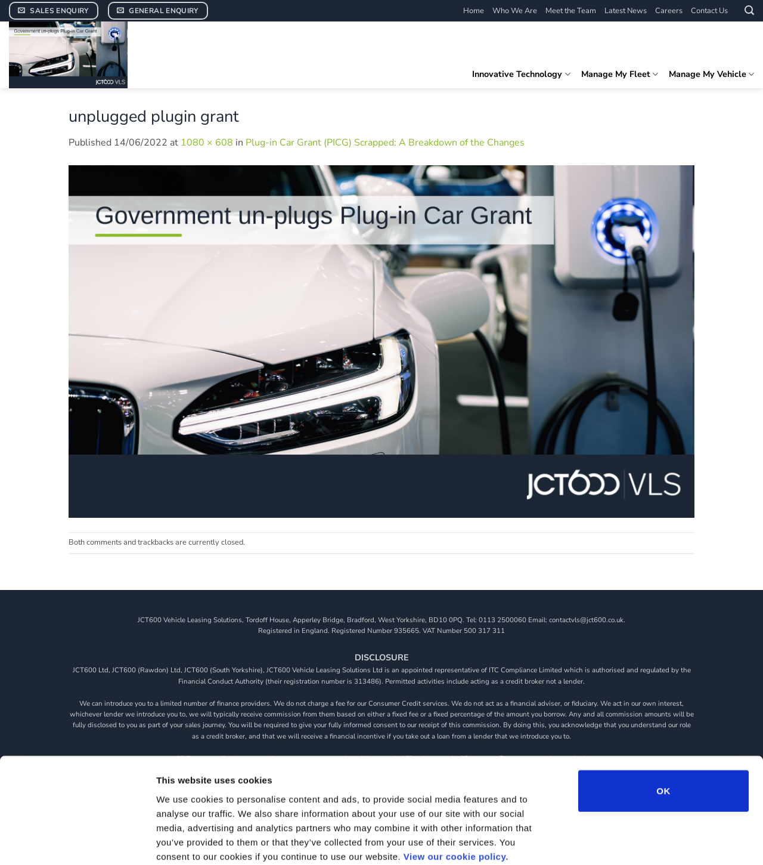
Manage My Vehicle (711, 74)
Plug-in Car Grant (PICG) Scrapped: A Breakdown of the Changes (385, 142)
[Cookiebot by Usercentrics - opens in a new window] (77, 842)
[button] (749, 10)
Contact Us (709, 10)
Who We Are (514, 10)
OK (663, 727)
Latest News (625, 10)
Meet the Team (570, 10)
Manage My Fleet (619, 74)
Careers (669, 10)
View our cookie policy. (456, 793)
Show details (625, 841)
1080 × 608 (207, 142)
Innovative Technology (521, 74)
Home (473, 10)
